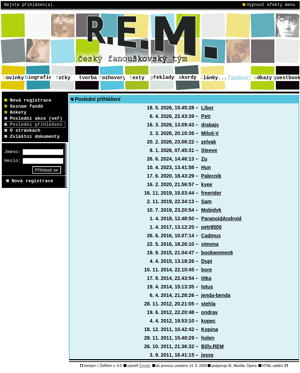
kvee (206, 184)
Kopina (209, 329)
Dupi (206, 261)
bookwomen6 (217, 252)
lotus (207, 287)
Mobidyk (211, 210)
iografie (38, 77)
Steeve (209, 150)
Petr (206, 116)
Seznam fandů (23, 106)
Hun (206, 167)
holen (207, 338)
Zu (204, 159)
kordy (187, 77)
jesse (207, 355)
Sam (206, 201)
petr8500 (211, 227)
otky (63, 78)
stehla (208, 304)
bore (206, 269)
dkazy (263, 78)
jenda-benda (215, 295)
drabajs (210, 125)
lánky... (213, 78)
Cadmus (211, 235)
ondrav (209, 312)
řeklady (162, 77)
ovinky (13, 78)
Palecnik (211, 176)
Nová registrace (27, 100)
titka (206, 278)
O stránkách (22, 130)
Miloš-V (210, 133)
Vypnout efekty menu (268, 4)
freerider (211, 193)
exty (137, 78)
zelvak (208, 142)
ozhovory (112, 78)
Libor (207, 107)
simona (210, 244)
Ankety (15, 112)
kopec (208, 321)
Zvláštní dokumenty (32, 136)
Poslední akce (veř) (33, 118)
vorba (88, 78)
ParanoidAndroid (221, 218)
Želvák (144, 366)
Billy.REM (212, 346)
